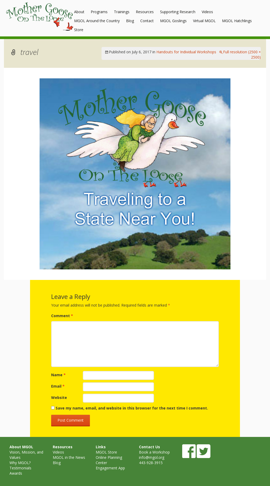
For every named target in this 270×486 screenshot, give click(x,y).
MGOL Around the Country (97, 20)
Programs (99, 11)
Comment (62, 315)
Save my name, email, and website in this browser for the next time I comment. (132, 408)
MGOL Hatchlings (237, 20)
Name (58, 374)
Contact (147, 20)
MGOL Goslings (173, 20)
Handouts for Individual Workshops (186, 51)
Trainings (121, 11)
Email (58, 386)
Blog (130, 20)
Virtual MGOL (204, 20)
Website (59, 397)
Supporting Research (177, 11)
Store (78, 29)
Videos (207, 11)
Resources (145, 11)
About (79, 11)
